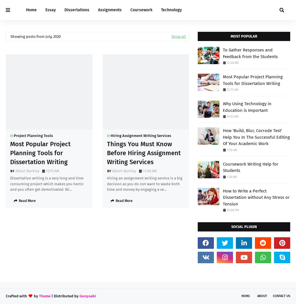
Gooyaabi (87, 296)
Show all (178, 36)
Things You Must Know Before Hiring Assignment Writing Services (144, 153)
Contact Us (281, 296)
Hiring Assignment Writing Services (141, 136)
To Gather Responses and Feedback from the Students (250, 53)
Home (245, 296)
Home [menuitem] (31, 10)
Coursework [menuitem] (141, 10)
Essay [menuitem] (50, 10)
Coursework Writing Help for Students (250, 167)
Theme (45, 296)
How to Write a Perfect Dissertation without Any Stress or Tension (256, 197)
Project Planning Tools (33, 136)
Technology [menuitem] (171, 10)
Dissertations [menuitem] (76, 10)
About (262, 296)
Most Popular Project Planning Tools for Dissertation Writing (40, 153)
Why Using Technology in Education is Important (247, 107)
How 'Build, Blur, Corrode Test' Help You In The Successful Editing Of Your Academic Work (256, 137)
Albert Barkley (27, 171)
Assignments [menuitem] (110, 10)
